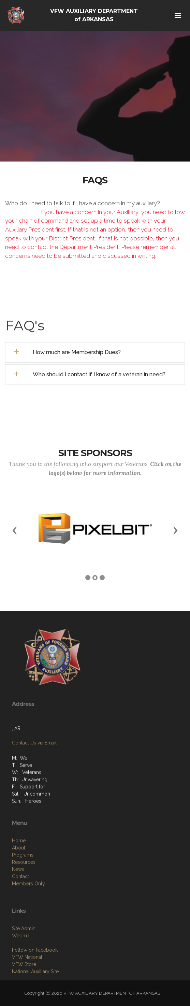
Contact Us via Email (34, 762)
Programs (22, 886)
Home (19, 871)
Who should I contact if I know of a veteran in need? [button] (99, 374)
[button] (15, 530)
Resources (23, 893)
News (18, 900)
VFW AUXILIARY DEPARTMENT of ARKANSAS (94, 15)
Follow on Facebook (35, 977)
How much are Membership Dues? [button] (77, 352)
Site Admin (23, 956)
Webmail (22, 963)
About (18, 878)
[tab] (95, 352)
